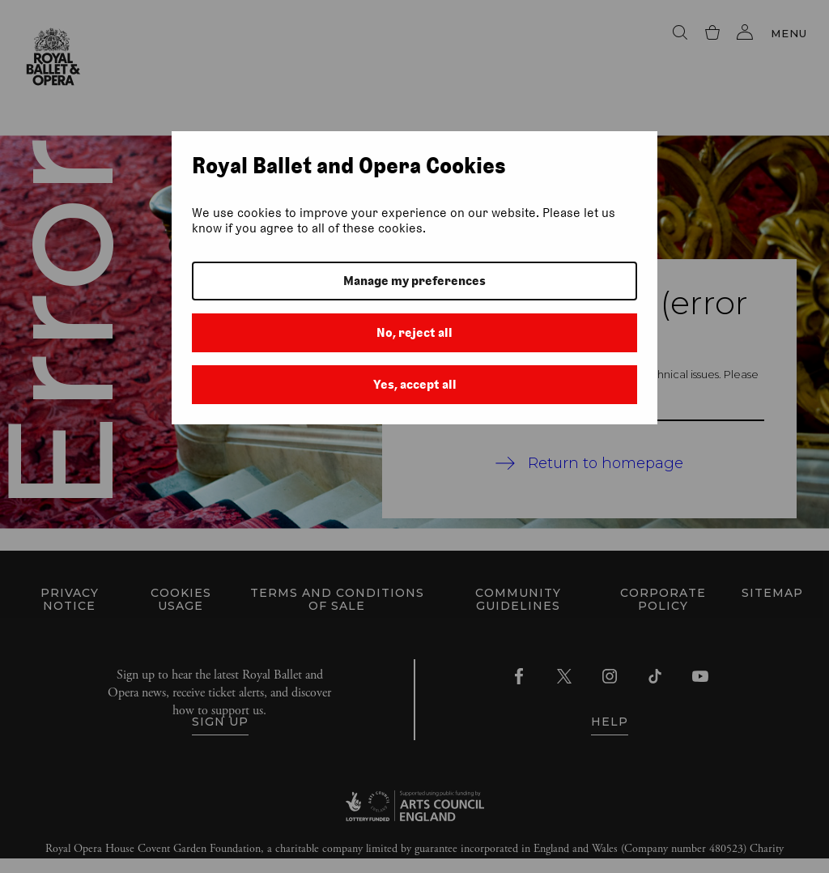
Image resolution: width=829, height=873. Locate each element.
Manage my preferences (414, 280)
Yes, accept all (415, 384)
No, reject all (414, 332)
